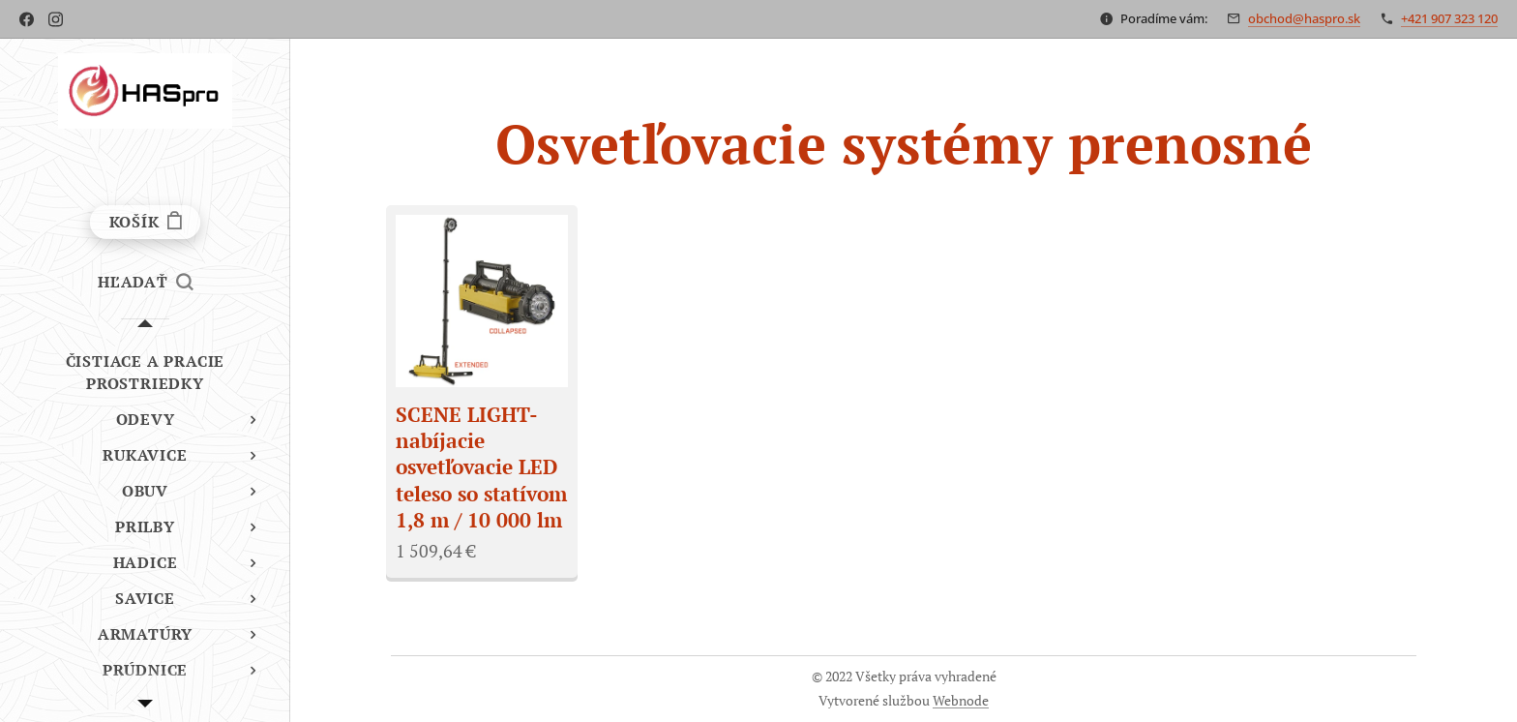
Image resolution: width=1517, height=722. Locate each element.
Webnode (961, 700)
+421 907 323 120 (1449, 18)
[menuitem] (145, 372)
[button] (145, 281)
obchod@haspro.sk (1304, 18)
